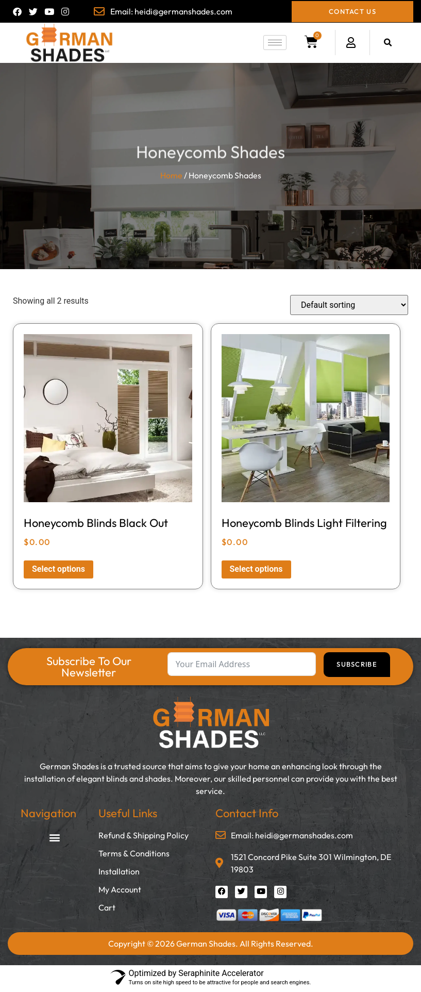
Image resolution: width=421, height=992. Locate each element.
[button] (388, 42)
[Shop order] (349, 305)
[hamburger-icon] (275, 42)
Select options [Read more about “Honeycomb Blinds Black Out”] (58, 569)
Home (171, 175)
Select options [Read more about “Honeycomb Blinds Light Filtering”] (256, 569)
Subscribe (356, 664)
